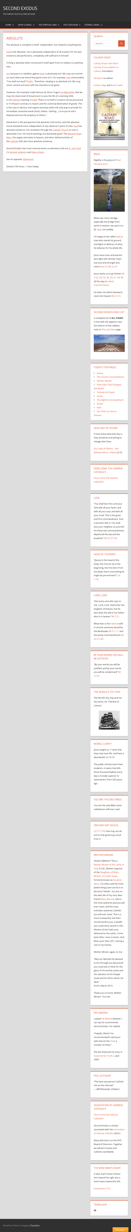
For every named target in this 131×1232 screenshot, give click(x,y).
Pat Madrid (106, 1018)
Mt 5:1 (112, 631)
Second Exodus (20, 8)
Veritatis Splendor (18, 152)
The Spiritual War (49, 24)
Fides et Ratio (37, 152)
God (8, 51)
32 (104, 277)
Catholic (16, 99)
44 (118, 277)
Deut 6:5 (103, 266)
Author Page (100, 85)
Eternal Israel (94, 24)
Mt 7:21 (115, 616)
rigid (99, 229)
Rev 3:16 (116, 295)
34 (107, 277)
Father (114, 623)
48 (122, 277)
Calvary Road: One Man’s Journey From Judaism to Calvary (106, 67)
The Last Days (108, 329)
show (112, 1040)
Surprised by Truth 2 (104, 1055)
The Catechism (72, 24)
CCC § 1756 (99, 831)
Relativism (28, 159)
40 (115, 538)
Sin (7, 73)
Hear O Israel (26, 24)
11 (117, 631)
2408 (34, 99)
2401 (30, 81)
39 (111, 277)
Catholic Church (60, 129)
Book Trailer (117, 85)
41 (115, 277)
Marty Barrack (107, 899)
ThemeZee (34, 1225)
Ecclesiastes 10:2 (102, 1188)
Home (10, 24)
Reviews (98, 78)
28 (100, 277)
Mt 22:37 (112, 266)
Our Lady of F (100, 448)
